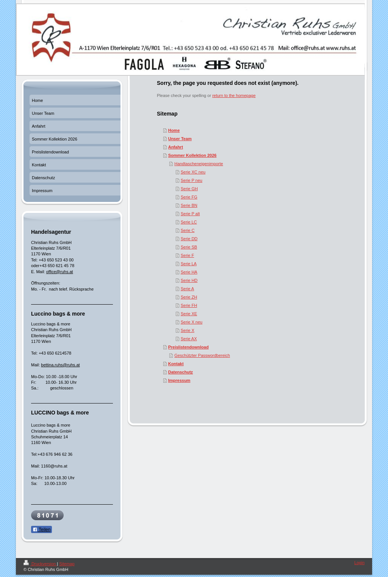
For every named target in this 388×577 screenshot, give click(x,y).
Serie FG (189, 197)
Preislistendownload (188, 347)
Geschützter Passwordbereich (202, 355)
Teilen (41, 529)
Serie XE (189, 313)
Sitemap (66, 563)
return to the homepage (233, 95)
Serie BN (189, 205)
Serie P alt (190, 213)
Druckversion (40, 563)
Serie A (187, 288)
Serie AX (189, 338)
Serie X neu (191, 322)
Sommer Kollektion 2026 (192, 155)
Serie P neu (191, 180)
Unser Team (180, 138)
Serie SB (189, 247)
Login (359, 562)
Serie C (188, 230)
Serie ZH (189, 297)
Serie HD (189, 280)
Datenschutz (180, 372)
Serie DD (189, 238)
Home (174, 130)
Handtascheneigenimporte (198, 163)
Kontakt (176, 363)
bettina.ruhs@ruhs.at (60, 365)
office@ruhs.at (59, 271)
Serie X (187, 330)
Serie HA (189, 272)
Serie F (187, 255)
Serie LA (189, 263)
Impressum (179, 380)
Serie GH (189, 188)
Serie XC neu (193, 172)
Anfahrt (175, 147)
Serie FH (189, 305)
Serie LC (189, 222)
